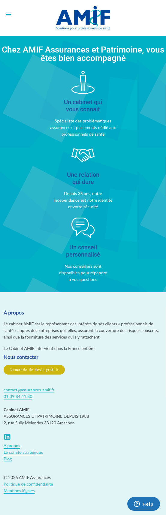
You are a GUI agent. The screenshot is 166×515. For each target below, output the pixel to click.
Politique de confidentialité (28, 483)
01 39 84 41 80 (18, 396)
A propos (12, 445)
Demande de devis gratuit (34, 369)
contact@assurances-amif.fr (29, 389)
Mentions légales (19, 490)
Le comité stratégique (23, 452)
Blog (8, 458)
